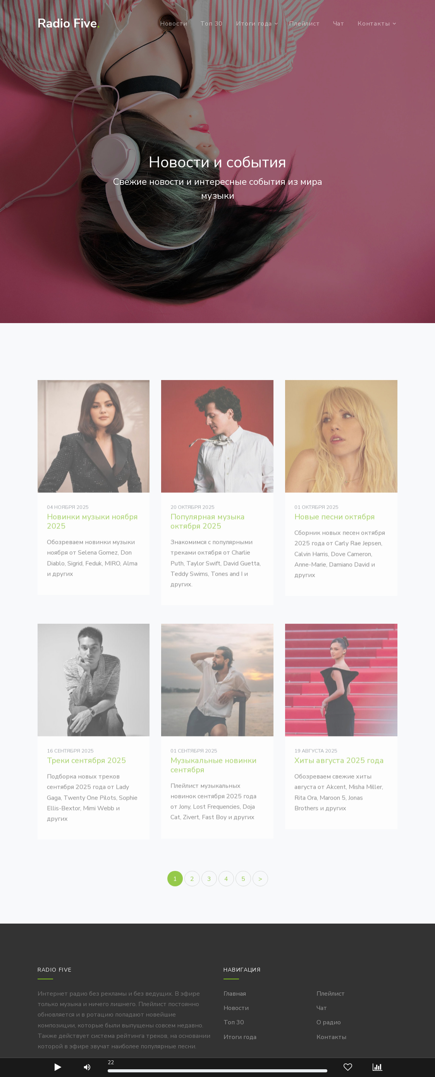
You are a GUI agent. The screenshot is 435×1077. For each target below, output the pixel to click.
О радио (328, 1022)
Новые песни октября (334, 536)
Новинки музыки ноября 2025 (92, 541)
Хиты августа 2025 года (339, 780)
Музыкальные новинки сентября (213, 785)
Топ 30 (211, 23)
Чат (338, 23)
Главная (235, 993)
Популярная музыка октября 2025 (207, 541)
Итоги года (254, 23)
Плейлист (304, 23)
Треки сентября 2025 (86, 780)
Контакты (374, 23)
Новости (173, 23)
